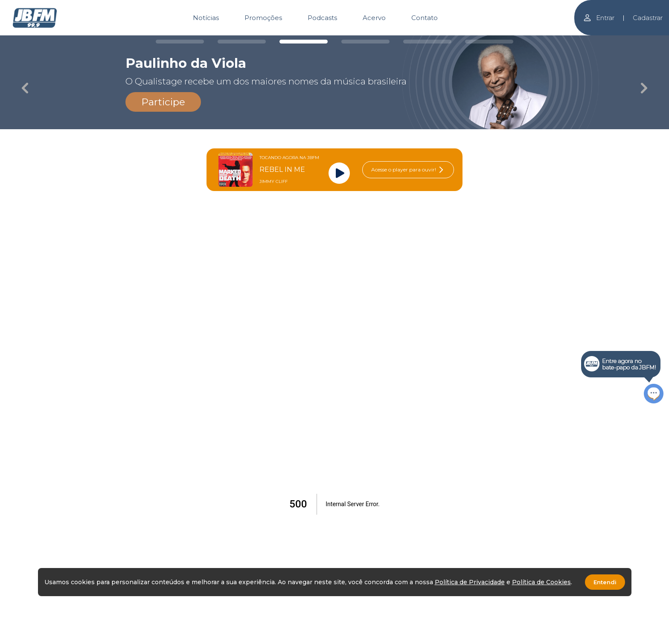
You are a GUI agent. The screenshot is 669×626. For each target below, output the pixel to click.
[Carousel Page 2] (242, 41)
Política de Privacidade (470, 582)
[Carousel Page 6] (489, 41)
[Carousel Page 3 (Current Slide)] (303, 41)
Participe (163, 102)
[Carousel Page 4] (365, 41)
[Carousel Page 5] (427, 41)
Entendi (605, 582)
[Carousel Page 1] (180, 41)
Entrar (598, 17)
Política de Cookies (541, 582)
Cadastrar (648, 17)
